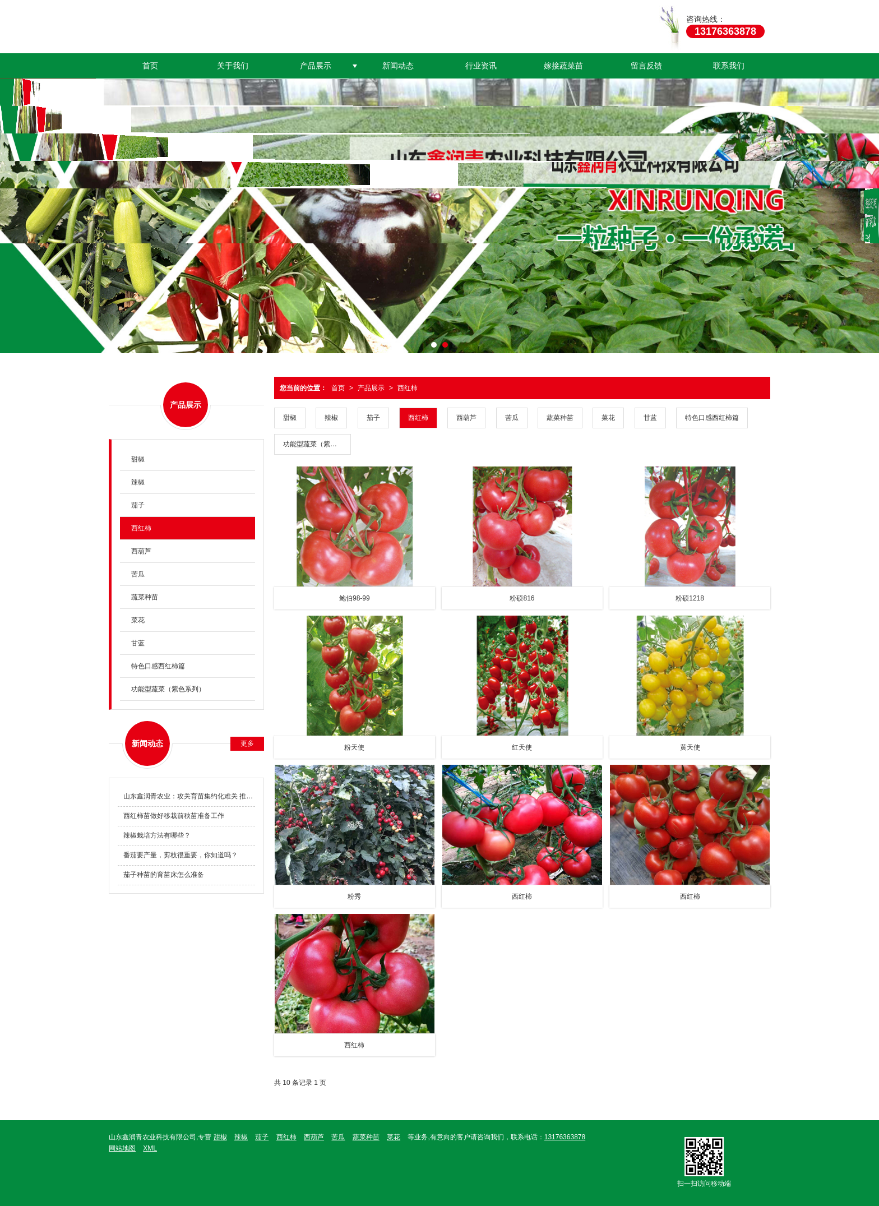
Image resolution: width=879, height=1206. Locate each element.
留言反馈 (646, 65)
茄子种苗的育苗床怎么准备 (163, 875)
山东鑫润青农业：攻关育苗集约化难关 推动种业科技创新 (189, 796)
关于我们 (232, 65)
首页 (150, 65)
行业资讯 (481, 65)
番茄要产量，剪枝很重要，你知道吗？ (180, 855)
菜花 (608, 418)
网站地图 (122, 1148)
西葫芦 (466, 418)
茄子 (373, 418)
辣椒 (331, 418)
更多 (247, 743)
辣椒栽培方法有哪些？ (157, 835)
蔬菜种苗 (560, 418)
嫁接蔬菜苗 (563, 65)
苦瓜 (512, 418)
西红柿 (407, 388)
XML (150, 1148)
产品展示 (315, 65)
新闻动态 (398, 65)
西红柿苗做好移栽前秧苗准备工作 (173, 816)
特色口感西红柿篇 (712, 418)
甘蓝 (650, 418)
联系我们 (728, 65)
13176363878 (564, 1137)
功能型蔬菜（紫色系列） (317, 444)
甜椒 (290, 418)
